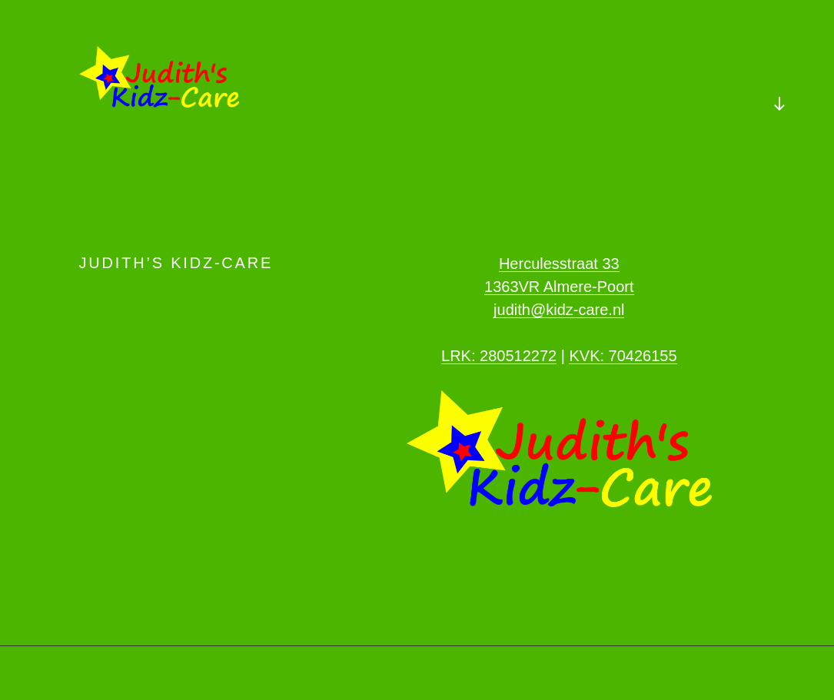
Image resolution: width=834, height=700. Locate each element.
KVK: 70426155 (622, 355)
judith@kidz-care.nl (558, 309)
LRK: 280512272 (499, 355)
